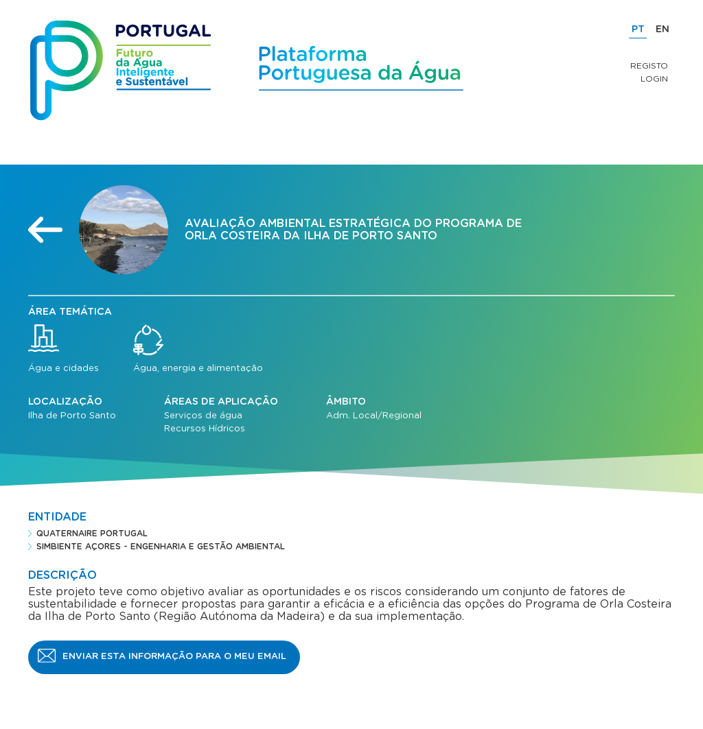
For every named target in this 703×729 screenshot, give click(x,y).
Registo (649, 66)
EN (662, 29)
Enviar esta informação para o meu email (174, 656)
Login (654, 79)
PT (638, 29)
